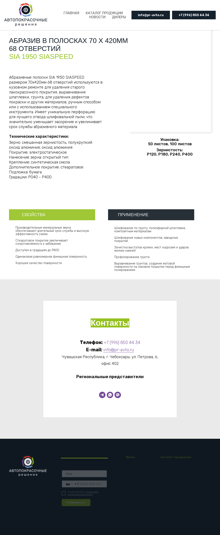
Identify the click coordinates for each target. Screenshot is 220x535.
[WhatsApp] (110, 395)
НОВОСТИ (97, 17)
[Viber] (118, 395)
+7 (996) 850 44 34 (194, 15)
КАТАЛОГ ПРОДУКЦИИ (104, 13)
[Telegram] (102, 395)
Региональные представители (110, 376)
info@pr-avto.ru (150, 15)
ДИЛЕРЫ (119, 17)
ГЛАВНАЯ (71, 13)
